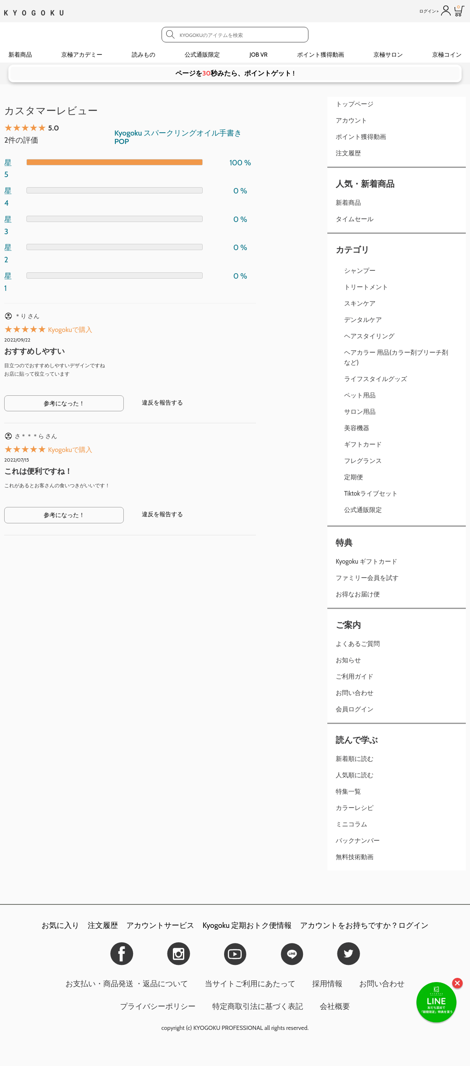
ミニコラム (351, 824)
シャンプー (360, 270)
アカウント (351, 120)
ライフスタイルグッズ (375, 379)
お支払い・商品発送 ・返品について (126, 983)
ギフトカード (363, 444)
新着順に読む (354, 759)
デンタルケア (363, 320)
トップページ (354, 104)
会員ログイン (354, 709)
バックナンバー (358, 840)
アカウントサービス (160, 925)
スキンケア (360, 303)
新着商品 (20, 54)
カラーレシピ (354, 808)
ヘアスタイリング (369, 336)
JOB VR (259, 54)
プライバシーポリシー (158, 1006)
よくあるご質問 (358, 644)
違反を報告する (162, 402)
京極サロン (388, 54)
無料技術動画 (354, 857)
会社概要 (335, 1006)
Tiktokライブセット (371, 493)
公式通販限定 (202, 54)
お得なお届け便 (358, 594)
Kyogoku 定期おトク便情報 (247, 925)
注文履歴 (348, 153)
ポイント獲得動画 (320, 54)
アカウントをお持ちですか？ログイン (364, 925)
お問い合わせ (354, 693)
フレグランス (363, 461)
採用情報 (327, 983)
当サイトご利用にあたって (250, 983)
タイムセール (354, 219)
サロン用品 (360, 411)
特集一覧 (348, 791)
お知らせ (348, 660)
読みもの (143, 54)
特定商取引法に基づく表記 (257, 1006)
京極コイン (447, 54)
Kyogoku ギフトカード (366, 561)
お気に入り (60, 925)
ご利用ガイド (354, 676)
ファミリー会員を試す (367, 578)
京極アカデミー (81, 54)
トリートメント (366, 287)
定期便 (353, 477)
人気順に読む (354, 775)
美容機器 (356, 428)
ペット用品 (360, 395)
